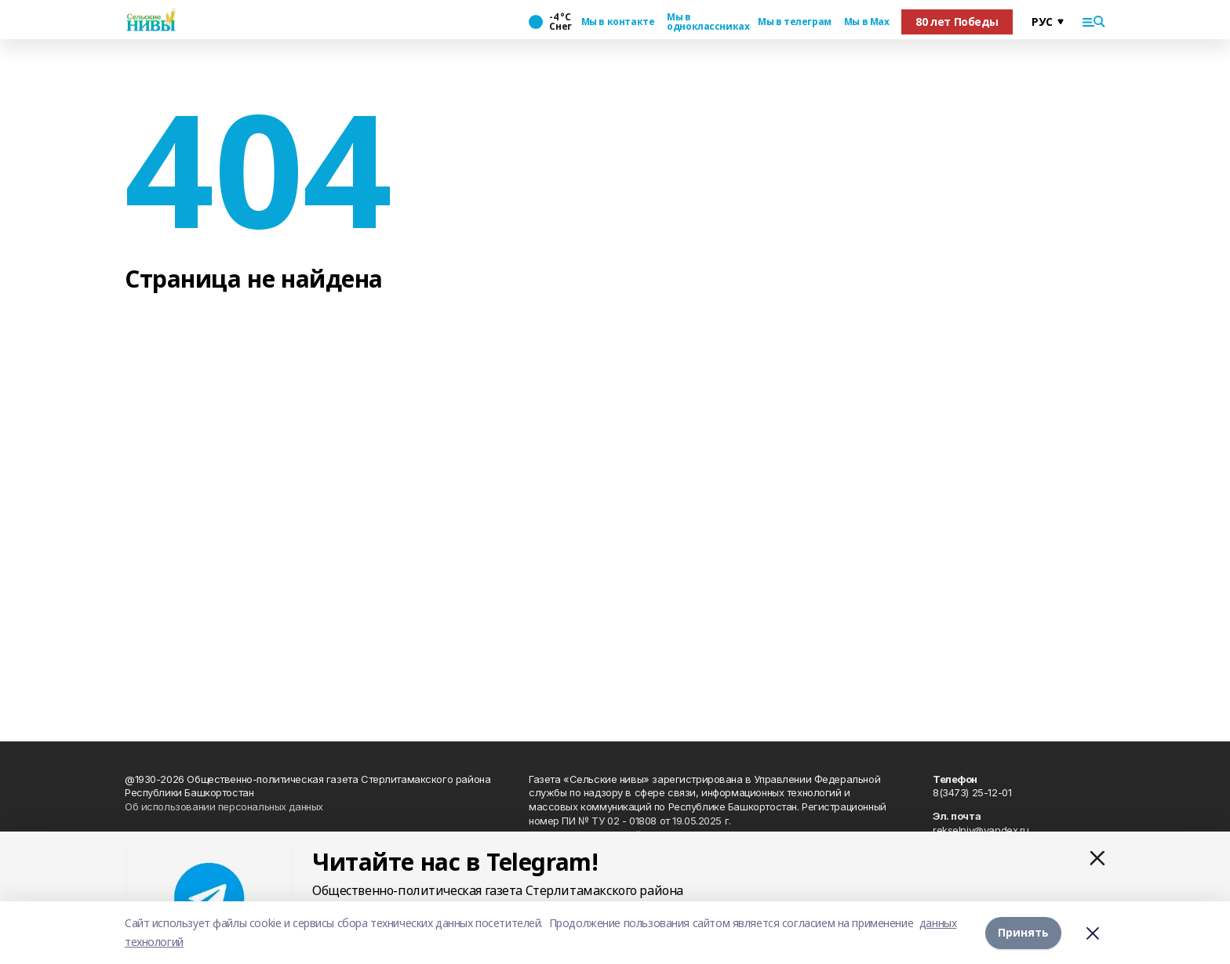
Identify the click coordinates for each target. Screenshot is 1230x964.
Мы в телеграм (795, 22)
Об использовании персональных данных (224, 806)
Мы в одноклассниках (706, 22)
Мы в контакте (618, 22)
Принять (1023, 932)
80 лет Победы (957, 21)
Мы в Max (867, 22)
